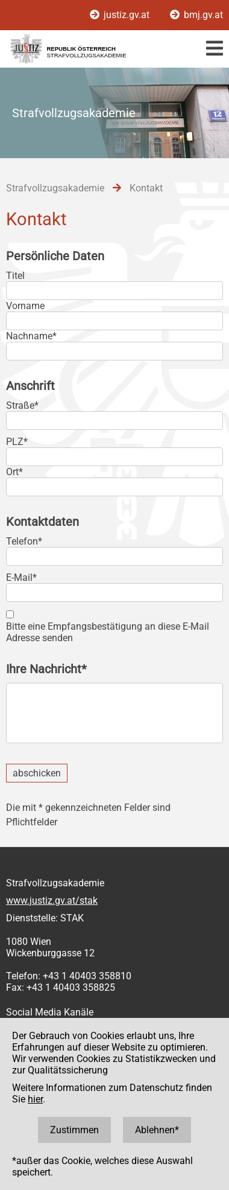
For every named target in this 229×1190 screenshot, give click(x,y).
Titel (15, 275)
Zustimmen (74, 1130)
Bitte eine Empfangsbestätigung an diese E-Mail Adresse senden (107, 632)
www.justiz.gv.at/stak (52, 900)
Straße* (22, 405)
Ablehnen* (157, 1130)
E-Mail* (21, 577)
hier (35, 1099)
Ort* (14, 472)
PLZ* (17, 441)
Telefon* (24, 541)
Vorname (25, 306)
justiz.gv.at (121, 15)
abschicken (37, 773)
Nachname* (31, 336)
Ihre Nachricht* (46, 669)
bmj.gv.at (196, 15)
